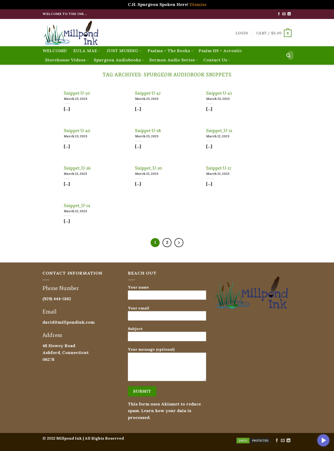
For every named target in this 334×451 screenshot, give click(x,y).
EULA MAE (86, 50)
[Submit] (288, 55)
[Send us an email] (283, 14)
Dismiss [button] (198, 4)
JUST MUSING (123, 50)
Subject (167, 335)
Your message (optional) (167, 366)
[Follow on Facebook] (278, 14)
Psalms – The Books (169, 50)
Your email (167, 315)
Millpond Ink (69, 438)
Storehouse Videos (66, 60)
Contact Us (216, 60)
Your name (167, 294)
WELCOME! (54, 50)
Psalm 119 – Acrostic (220, 50)
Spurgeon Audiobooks (119, 60)
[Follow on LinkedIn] (289, 14)
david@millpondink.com (68, 322)
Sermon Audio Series (173, 60)
